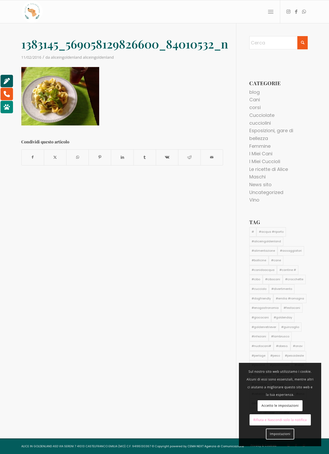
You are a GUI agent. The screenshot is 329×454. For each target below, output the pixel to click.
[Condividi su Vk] (167, 157)
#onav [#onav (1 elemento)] (298, 346)
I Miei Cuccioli (264, 161)
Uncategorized (266, 192)
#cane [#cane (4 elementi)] (276, 260)
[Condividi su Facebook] (33, 157)
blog (254, 92)
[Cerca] (278, 42)
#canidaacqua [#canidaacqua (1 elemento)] (263, 270)
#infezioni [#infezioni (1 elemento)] (259, 336)
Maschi (257, 176)
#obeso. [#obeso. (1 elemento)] (282, 346)
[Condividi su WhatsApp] (77, 157)
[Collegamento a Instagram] (288, 11)
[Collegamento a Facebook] (296, 11)
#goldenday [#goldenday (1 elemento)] (283, 317)
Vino (254, 200)
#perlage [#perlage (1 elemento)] (258, 355)
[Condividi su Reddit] (189, 157)
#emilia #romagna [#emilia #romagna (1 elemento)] (290, 298)
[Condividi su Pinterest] (100, 157)
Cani (254, 99)
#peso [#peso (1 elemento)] (275, 355)
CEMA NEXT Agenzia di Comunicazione (215, 446)
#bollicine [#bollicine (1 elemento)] (259, 260)
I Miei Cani (260, 153)
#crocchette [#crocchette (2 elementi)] (294, 279)
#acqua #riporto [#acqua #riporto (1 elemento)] (271, 232)
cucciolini (260, 123)
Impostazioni (280, 434)
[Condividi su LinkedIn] (122, 157)
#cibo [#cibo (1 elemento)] (256, 279)
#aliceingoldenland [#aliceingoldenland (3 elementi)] (266, 241)
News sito (260, 184)
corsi (255, 107)
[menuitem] (270, 12)
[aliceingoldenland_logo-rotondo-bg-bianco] (32, 11)
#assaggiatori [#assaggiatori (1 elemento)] (291, 251)
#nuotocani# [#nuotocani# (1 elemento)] (261, 346)
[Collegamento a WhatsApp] (304, 11)
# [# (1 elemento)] (253, 232)
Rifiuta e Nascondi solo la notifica (280, 420)
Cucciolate (261, 115)
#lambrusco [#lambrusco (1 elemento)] (280, 336)
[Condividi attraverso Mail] (212, 157)
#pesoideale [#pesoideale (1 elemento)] (294, 355)
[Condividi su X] (55, 157)
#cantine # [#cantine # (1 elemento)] (287, 270)
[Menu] (270, 12)
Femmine (260, 146)
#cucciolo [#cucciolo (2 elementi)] (259, 289)
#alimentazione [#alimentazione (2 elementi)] (263, 251)
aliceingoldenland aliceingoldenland (82, 57)
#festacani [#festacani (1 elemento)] (292, 308)
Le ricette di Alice (268, 169)
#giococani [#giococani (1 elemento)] (260, 317)
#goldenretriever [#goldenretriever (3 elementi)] (264, 327)
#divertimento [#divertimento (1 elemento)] (281, 289)
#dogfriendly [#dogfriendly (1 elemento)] (261, 298)
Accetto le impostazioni (280, 405)
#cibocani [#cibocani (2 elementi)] (272, 279)
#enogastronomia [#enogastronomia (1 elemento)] (265, 308)
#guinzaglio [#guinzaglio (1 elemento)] (290, 327)
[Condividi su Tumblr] (145, 157)
